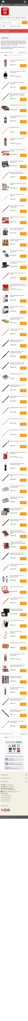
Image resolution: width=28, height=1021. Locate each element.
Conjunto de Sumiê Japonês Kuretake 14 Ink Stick (16, 509)
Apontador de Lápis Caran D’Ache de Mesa (18, 184)
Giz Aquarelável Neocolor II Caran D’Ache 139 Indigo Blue (18, 710)
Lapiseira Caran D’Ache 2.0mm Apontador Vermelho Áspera (17, 363)
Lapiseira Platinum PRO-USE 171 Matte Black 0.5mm (17, 520)
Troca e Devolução (5, 799)
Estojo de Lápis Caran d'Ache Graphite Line (17, 161)
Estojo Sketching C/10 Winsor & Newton (17, 307)
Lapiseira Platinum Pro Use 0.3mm (18, 441)
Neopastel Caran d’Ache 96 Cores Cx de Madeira (18, 262)
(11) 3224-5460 (12, 17)
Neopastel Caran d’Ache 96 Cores (18, 105)
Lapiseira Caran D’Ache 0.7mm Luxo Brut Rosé (17, 329)
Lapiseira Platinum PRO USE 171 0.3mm (17, 273)
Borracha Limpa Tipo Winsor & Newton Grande (17, 486)
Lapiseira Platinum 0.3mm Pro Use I (18, 419)
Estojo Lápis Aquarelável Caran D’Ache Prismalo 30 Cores (17, 665)
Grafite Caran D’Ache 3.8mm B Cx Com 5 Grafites (18, 565)
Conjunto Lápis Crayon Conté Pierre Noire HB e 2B (17, 464)
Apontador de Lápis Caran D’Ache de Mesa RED (18, 453)
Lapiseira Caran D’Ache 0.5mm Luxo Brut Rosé (17, 598)
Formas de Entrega (5, 795)
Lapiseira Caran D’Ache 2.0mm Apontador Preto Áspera (17, 352)
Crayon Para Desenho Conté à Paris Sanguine (17, 654)
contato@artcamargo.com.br (12, 791)
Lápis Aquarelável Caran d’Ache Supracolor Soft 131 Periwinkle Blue (17, 95)
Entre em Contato (6, 4)
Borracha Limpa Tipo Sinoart (17, 374)
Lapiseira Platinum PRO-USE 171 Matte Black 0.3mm (17, 385)
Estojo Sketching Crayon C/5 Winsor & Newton (16, 576)
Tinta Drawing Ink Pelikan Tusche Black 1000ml (18, 116)
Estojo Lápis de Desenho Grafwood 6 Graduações (16, 677)
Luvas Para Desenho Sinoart (16, 620)
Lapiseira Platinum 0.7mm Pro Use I (18, 430)
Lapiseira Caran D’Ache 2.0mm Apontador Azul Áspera (17, 341)
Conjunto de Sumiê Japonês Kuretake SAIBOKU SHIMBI (16, 609)
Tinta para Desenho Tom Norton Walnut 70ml (18, 72)
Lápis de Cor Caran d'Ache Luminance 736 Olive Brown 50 (17, 172)
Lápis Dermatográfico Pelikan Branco (17, 195)
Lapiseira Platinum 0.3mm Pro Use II (18, 408)
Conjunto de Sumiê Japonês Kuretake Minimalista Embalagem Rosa (18, 543)
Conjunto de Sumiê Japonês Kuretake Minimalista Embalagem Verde (18, 532)
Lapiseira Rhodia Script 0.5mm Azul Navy (18, 475)
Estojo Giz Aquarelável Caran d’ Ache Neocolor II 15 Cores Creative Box (18, 285)
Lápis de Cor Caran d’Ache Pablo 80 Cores (17, 150)
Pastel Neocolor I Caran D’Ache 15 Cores (18, 217)
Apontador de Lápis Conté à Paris (18, 642)
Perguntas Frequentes (6, 797)
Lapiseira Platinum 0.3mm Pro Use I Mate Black (18, 397)
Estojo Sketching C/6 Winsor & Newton (17, 296)
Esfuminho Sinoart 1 (15, 127)
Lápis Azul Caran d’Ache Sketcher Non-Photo (17, 60)
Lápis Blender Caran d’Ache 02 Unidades (17, 139)
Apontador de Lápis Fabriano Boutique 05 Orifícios (17, 318)
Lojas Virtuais (11, 817)
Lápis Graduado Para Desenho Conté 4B (17, 83)
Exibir (20, 52)
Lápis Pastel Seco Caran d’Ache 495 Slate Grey (17, 721)
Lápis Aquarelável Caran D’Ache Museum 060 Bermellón (17, 699)
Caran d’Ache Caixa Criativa (16, 586)
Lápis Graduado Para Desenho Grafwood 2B (17, 206)
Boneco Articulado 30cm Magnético (16, 632)
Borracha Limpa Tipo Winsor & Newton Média (17, 497)
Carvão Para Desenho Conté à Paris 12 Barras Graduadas (17, 229)
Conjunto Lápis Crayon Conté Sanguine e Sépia (17, 688)
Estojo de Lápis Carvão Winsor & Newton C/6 (17, 251)
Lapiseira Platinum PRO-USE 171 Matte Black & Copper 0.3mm (17, 553)
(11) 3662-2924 (5, 17)
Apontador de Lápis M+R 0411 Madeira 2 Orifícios (17, 240)
